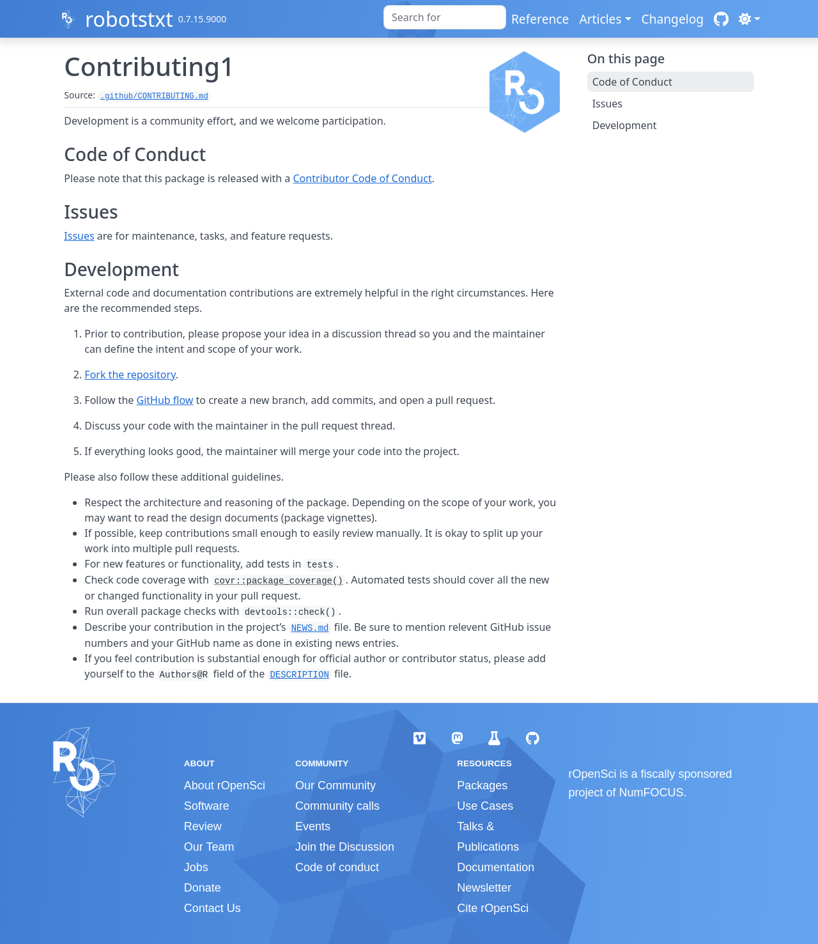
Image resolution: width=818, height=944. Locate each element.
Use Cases (485, 806)
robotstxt (129, 19)
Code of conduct (337, 867)
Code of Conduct (632, 82)
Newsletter (484, 887)
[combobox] (444, 17)
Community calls (337, 806)
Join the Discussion (344, 846)
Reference (540, 18)
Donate (202, 887)
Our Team (209, 846)
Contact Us (212, 908)
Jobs (196, 867)
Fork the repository (129, 375)
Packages (482, 785)
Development (624, 125)
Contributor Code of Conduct (362, 178)
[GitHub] (721, 19)
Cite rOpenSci (493, 908)
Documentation (495, 867)
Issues (79, 236)
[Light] (750, 19)
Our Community (335, 785)
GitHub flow (165, 400)
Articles (600, 18)
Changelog (673, 18)
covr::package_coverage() (278, 581)
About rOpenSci (224, 785)
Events (312, 826)
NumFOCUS (651, 792)
